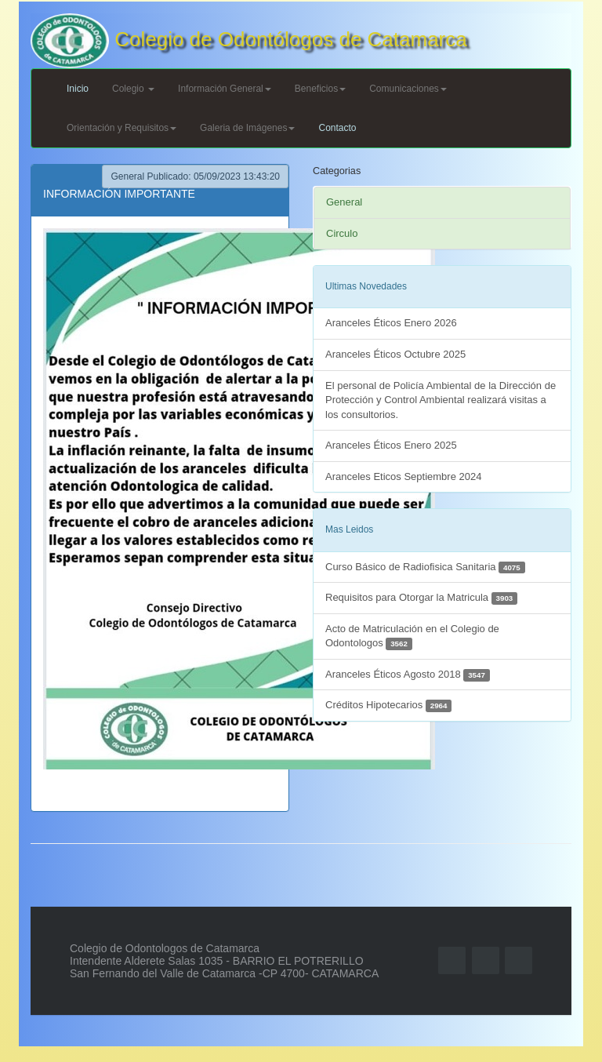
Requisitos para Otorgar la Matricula (421, 598)
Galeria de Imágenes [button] (247, 127)
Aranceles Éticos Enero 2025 (391, 445)
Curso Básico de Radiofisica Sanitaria (425, 567)
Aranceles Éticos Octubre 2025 (395, 354)
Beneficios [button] (320, 88)
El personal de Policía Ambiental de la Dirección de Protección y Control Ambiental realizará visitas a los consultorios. (440, 400)
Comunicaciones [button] (408, 88)
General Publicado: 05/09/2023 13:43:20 (195, 176)
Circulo (341, 233)
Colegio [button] (133, 88)
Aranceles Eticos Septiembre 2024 (403, 476)
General (344, 202)
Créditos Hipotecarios (388, 705)
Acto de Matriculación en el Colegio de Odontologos (412, 636)
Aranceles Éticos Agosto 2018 (407, 675)
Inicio (78, 88)
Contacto (337, 127)
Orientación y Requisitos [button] (121, 127)
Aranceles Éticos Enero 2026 (391, 323)
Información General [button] (224, 88)
